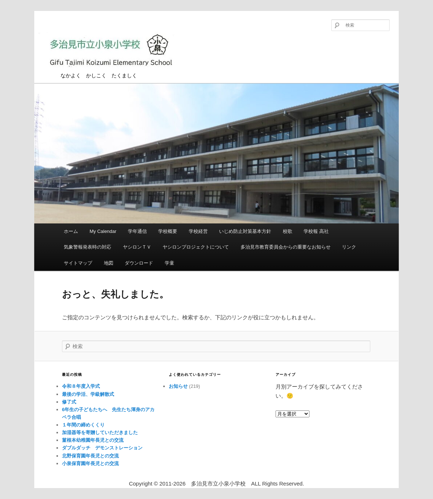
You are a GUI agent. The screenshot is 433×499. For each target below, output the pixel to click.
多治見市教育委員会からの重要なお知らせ (286, 247)
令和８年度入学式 (81, 386)
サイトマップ (78, 263)
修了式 (69, 402)
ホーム (71, 231)
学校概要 (167, 231)
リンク (349, 247)
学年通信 (137, 231)
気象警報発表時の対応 (87, 247)
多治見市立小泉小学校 (111, 52)
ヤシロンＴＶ (137, 247)
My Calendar (103, 231)
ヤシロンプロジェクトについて (196, 247)
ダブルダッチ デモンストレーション (102, 448)
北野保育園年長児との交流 (90, 456)
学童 (169, 263)
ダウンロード (139, 263)
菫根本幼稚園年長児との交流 (93, 440)
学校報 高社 (316, 231)
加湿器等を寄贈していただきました (100, 432)
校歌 (287, 231)
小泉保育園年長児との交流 (90, 463)
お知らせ (178, 386)
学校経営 (198, 231)
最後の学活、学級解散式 (88, 394)
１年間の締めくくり (83, 425)
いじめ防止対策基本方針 (245, 231)
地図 (108, 263)
